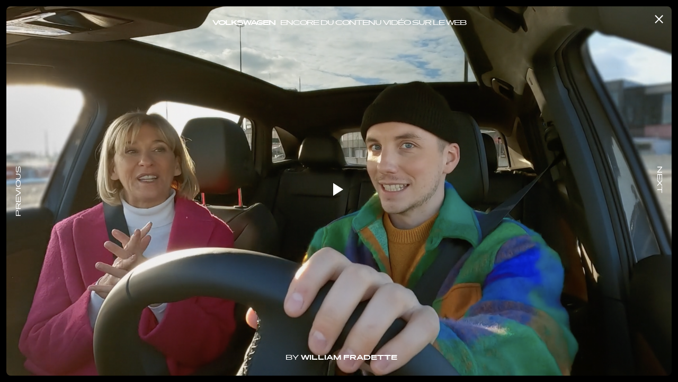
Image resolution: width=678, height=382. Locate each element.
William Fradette (349, 358)
